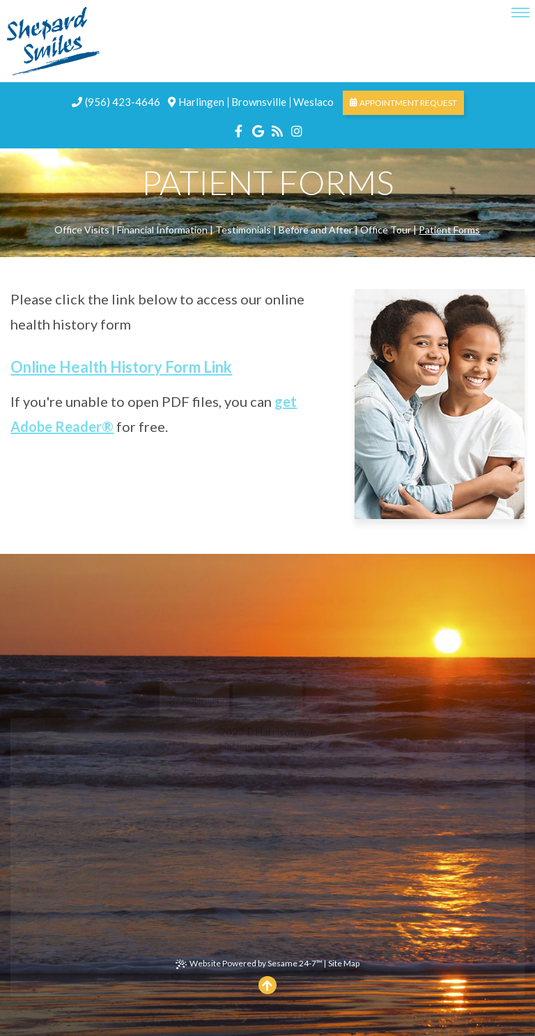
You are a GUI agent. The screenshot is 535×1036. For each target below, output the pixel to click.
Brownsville (258, 101)
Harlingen (201, 101)
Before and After (315, 229)
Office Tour (385, 229)
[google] (258, 128)
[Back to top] (267, 985)
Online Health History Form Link (121, 366)
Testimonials (243, 229)
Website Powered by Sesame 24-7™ (249, 963)
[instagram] (297, 128)
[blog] (277, 128)
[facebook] (238, 128)
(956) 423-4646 (116, 101)
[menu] (520, 12)
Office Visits (81, 229)
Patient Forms (449, 229)
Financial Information (162, 229)
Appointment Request (403, 103)
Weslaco (313, 101)
